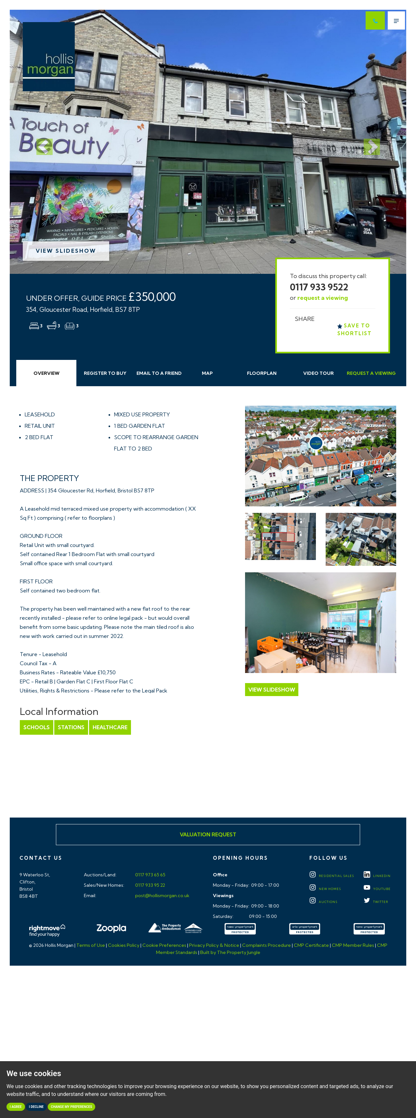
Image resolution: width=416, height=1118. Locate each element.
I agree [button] (16, 1107)
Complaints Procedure (266, 945)
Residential (331, 876)
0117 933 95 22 (149, 885)
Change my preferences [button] (71, 1107)
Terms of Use (90, 945)
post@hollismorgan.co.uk (161, 895)
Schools (36, 727)
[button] (39, 142)
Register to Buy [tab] (105, 373)
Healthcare (110, 727)
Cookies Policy (123, 945)
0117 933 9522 (319, 287)
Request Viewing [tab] (371, 373)
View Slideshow (66, 251)
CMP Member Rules (353, 945)
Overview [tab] (46, 373)
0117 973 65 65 (149, 875)
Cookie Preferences (164, 945)
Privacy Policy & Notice (214, 945)
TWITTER (376, 902)
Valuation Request (208, 834)
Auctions (323, 902)
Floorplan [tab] (262, 373)
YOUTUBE (377, 889)
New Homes (325, 889)
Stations (71, 727)
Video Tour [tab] (318, 373)
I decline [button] (36, 1107)
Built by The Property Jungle (230, 952)
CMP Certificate (311, 945)
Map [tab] (207, 373)
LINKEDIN (377, 876)
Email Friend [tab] (159, 373)
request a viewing (322, 297)
